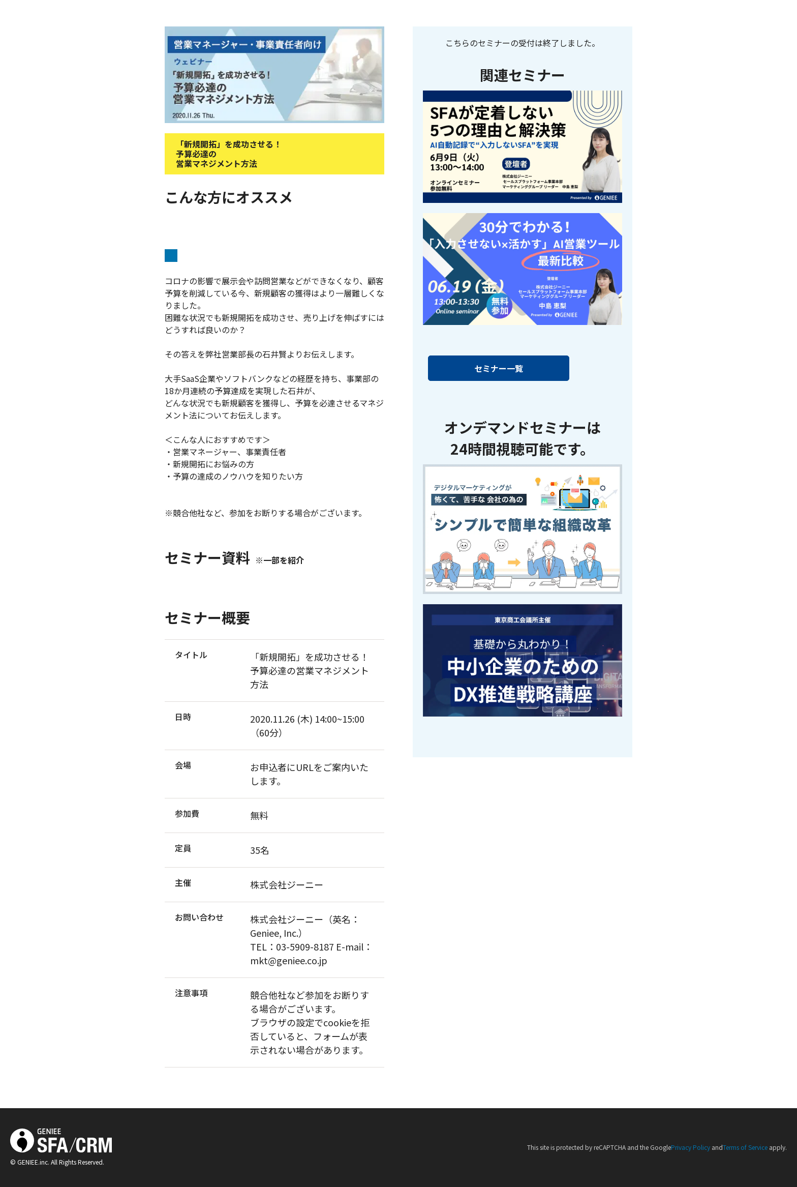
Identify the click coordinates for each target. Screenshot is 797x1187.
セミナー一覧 (498, 368)
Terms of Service (745, 1147)
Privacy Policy (690, 1147)
